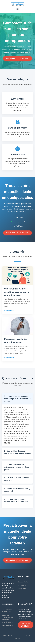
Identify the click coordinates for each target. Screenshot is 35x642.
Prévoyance (22, 585)
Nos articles (22, 588)
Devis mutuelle (23, 582)
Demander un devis (25, 625)
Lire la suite (9, 310)
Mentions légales (7, 625)
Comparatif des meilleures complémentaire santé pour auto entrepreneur (17, 292)
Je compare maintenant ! (17, 58)
